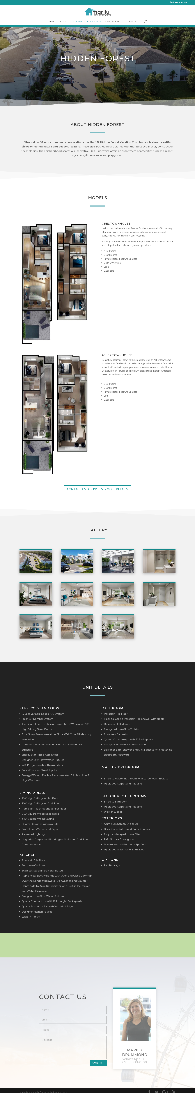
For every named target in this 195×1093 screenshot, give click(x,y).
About (64, 21)
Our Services (114, 21)
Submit (98, 1062)
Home (52, 21)
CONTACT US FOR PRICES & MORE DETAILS (97, 489)
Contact (134, 21)
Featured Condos (85, 21)
